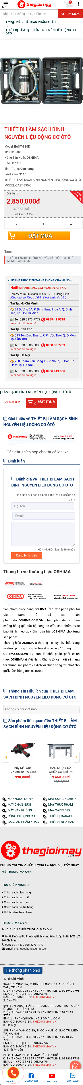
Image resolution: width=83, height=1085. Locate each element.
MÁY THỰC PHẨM (60, 804)
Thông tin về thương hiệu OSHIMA (37, 571)
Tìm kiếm (70, 13)
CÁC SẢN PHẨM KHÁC (23, 822)
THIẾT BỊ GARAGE (60, 816)
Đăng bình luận (26, 555)
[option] (22, 756)
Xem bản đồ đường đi (23, 323)
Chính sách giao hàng (17, 892)
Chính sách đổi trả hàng (18, 907)
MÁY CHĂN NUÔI (19, 804)
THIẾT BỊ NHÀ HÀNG (62, 822)
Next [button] (77, 754)
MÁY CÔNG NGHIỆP (62, 799)
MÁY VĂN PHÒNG (20, 810)
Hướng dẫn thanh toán (18, 912)
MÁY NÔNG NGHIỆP (21, 799)
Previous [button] (6, 754)
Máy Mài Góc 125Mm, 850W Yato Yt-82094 (22, 772)
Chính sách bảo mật (16, 897)
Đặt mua (40, 236)
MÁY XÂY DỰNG (59, 810)
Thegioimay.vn (45, 997)
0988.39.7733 (33, 288)
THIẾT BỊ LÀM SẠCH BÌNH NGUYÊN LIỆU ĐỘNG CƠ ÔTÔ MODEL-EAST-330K (40, 259)
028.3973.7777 (56, 288)
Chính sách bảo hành (17, 902)
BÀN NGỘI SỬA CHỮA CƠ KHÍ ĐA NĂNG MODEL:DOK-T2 (61, 774)
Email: (27, 948)
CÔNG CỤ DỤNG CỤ (21, 816)
